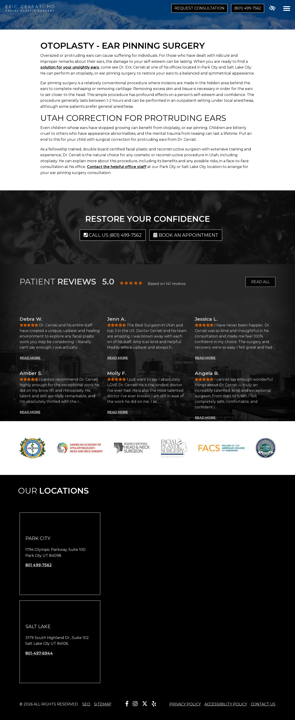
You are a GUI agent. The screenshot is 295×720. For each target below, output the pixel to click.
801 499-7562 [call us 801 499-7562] (38, 565)
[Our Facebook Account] (127, 703)
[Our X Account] (145, 703)
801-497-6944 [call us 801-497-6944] (39, 653)
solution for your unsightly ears (69, 67)
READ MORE (30, 410)
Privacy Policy (185, 704)
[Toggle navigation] (286, 8)
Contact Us (263, 704)
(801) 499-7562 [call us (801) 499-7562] (247, 8)
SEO (86, 704)
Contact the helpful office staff (116, 167)
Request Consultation (199, 8)
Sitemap (102, 704)
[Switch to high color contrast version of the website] (272, 8)
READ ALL (260, 286)
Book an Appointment (185, 235)
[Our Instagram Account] (135, 703)
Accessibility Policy (225, 704)
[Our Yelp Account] (154, 703)
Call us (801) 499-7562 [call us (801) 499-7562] (113, 235)
